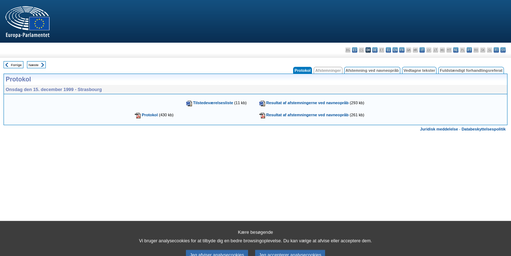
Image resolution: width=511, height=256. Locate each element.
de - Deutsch (375, 50)
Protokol (150, 115)
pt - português (469, 50)
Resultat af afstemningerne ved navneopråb (307, 103)
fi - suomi (496, 50)
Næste (33, 65)
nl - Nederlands (455, 50)
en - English (395, 50)
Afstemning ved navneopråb (372, 70)
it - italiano (422, 50)
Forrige (16, 65)
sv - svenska (503, 50)
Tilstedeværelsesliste (213, 103)
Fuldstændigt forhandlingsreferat (471, 70)
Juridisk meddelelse (439, 129)
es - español (354, 50)
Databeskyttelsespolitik (484, 129)
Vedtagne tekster (419, 70)
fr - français (402, 50)
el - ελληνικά (388, 50)
